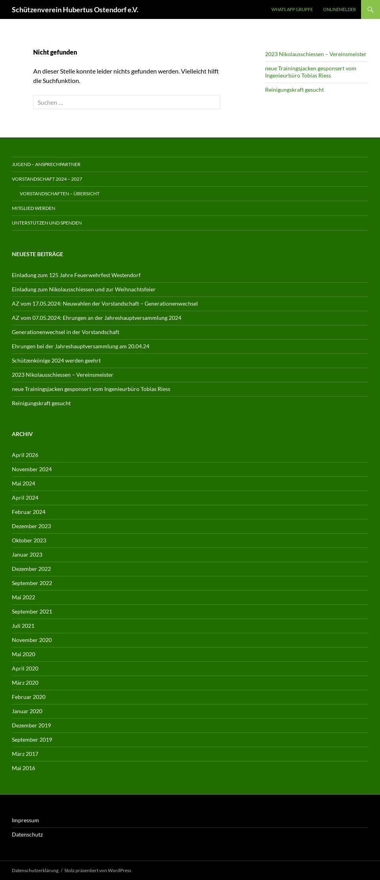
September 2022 (32, 583)
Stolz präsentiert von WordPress (97, 870)
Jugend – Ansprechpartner (46, 164)
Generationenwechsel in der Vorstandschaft (65, 332)
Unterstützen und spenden (47, 223)
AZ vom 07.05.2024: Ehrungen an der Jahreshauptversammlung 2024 (96, 317)
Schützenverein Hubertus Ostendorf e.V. (75, 9)
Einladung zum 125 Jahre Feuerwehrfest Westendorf (76, 275)
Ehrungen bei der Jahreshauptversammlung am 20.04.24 (80, 346)
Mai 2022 (23, 597)
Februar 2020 (28, 696)
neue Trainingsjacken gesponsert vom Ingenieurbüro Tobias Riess (310, 72)
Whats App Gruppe (292, 9)
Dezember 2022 (31, 568)
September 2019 (32, 739)
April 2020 (25, 668)
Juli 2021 (23, 625)
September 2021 (32, 611)
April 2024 (25, 497)
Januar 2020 (27, 711)
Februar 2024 (28, 511)
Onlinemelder (339, 9)
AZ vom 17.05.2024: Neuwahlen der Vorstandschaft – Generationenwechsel (105, 303)
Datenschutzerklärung (35, 870)
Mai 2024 (23, 483)
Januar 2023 (27, 554)
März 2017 (25, 753)
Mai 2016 (23, 768)
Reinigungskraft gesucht (294, 89)
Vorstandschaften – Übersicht (60, 193)
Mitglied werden (33, 208)
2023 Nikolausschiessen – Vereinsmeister (316, 54)
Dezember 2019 (31, 725)
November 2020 (32, 639)
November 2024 (32, 469)
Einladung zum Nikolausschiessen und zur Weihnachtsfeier (84, 289)
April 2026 (25, 454)
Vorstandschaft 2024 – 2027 (47, 179)
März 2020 (25, 682)
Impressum (25, 820)
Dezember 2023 (31, 526)
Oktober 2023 (29, 540)
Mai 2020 (23, 654)
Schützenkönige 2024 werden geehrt (56, 360)
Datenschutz (27, 834)
